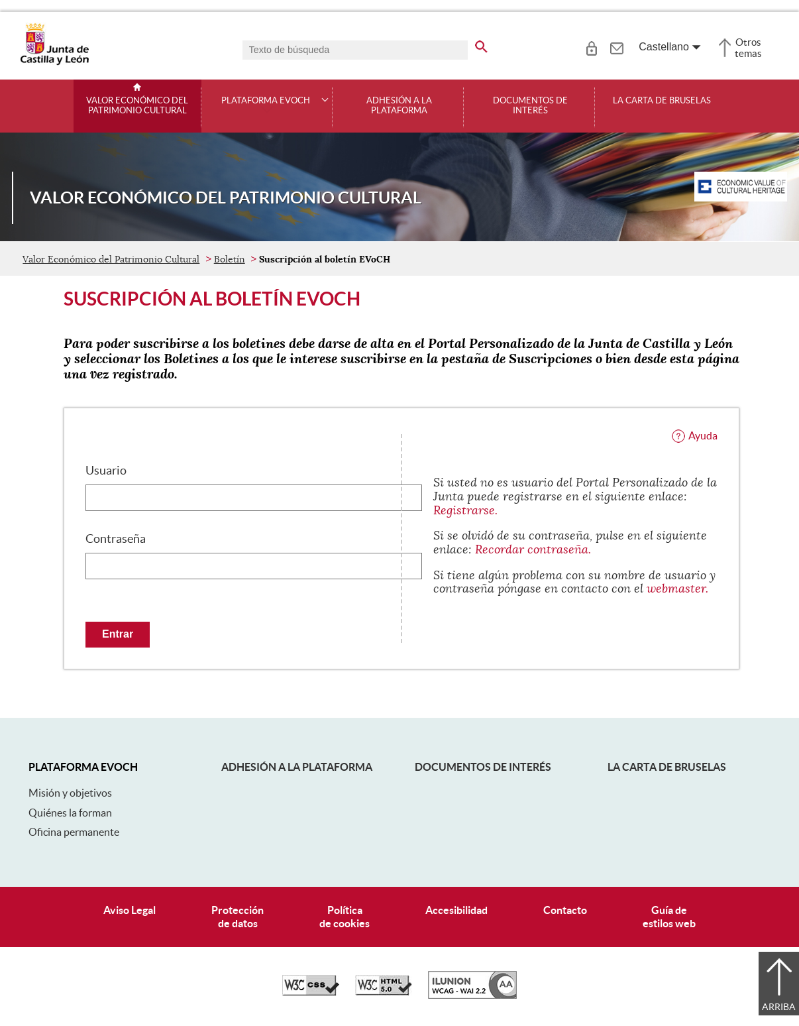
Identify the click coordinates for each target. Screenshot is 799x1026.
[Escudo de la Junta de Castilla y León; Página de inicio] (54, 62)
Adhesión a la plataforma (399, 105)
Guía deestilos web (669, 916)
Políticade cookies (344, 916)
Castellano (664, 46)
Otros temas (748, 47)
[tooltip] (591, 46)
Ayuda (703, 435)
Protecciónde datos (237, 916)
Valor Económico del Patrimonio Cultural (137, 105)
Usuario (106, 470)
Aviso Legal (129, 910)
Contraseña (115, 538)
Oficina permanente (73, 832)
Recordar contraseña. (533, 549)
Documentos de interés (530, 105)
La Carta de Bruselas (662, 100)
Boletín (229, 259)
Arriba (779, 1006)
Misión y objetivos (70, 793)
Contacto (565, 910)
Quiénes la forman (70, 813)
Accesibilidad (456, 910)
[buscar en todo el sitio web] (481, 44)
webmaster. (677, 588)
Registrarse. (465, 510)
